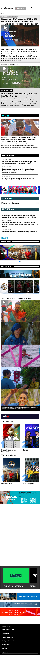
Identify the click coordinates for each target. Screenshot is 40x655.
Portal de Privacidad (8, 629)
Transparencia (6, 644)
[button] (37, 125)
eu (35, 8)
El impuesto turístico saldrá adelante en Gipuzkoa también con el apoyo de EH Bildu (18, 179)
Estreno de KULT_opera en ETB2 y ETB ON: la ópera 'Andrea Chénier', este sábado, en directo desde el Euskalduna (19, 21)
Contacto (4, 648)
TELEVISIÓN (4, 238)
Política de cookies (7, 637)
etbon (8, 241)
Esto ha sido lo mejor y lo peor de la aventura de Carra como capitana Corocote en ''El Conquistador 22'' (18, 408)
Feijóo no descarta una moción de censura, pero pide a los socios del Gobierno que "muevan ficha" (20, 162)
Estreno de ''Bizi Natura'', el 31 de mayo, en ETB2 (19, 94)
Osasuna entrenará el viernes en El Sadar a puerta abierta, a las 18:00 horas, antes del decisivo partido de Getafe (20, 224)
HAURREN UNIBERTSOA (13, 586)
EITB (1, 14)
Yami (28, 291)
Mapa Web (5, 652)
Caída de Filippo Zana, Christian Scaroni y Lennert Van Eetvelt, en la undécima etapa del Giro (19, 232)
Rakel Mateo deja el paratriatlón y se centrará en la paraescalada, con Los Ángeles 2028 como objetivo (19, 216)
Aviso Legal (5, 633)
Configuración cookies (8, 641)
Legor (19, 291)
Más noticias (8, 156)
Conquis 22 (8, 266)
